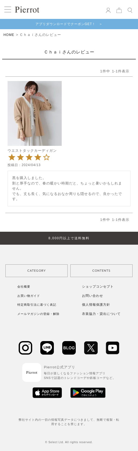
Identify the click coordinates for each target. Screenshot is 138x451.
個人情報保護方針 (96, 305)
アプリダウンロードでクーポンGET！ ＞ (69, 24)
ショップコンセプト (98, 286)
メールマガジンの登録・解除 (38, 313)
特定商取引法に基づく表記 (36, 304)
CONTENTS (101, 271)
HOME (9, 35)
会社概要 (23, 286)
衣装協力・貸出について (101, 314)
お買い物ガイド (28, 295)
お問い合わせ (92, 296)
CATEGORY (36, 271)
